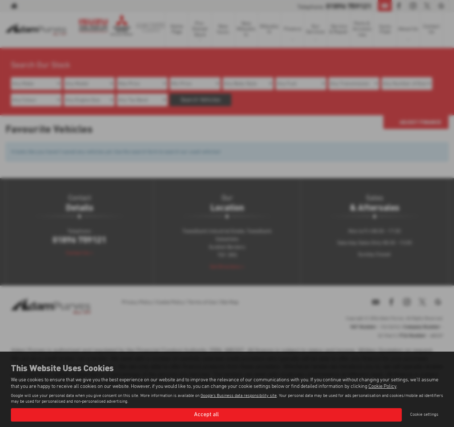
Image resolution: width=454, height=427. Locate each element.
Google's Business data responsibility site (239, 396)
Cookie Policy (382, 386)
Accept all (206, 415)
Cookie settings (424, 415)
